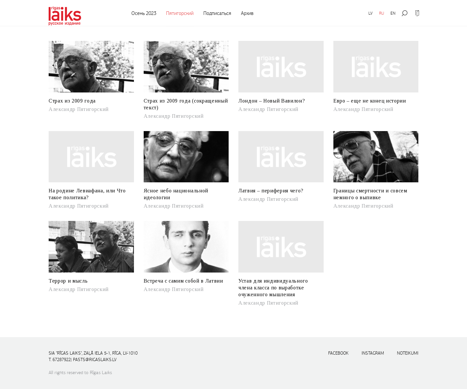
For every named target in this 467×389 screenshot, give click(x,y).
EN (392, 13)
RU (381, 13)
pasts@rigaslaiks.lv (94, 359)
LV (370, 13)
